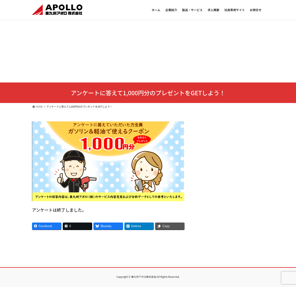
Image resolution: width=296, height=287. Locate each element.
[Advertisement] (148, 51)
